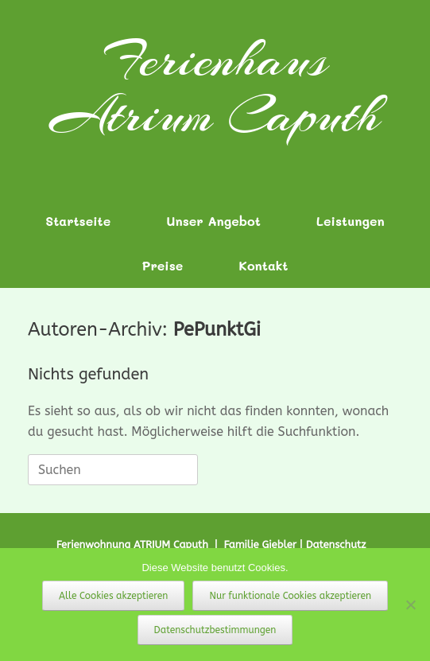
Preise (163, 265)
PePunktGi (217, 329)
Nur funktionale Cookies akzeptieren (290, 595)
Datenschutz (336, 544)
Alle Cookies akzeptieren (113, 595)
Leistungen (350, 220)
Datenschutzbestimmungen (215, 630)
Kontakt (263, 265)
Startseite (77, 220)
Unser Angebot (213, 220)
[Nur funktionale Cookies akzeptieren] (410, 604)
